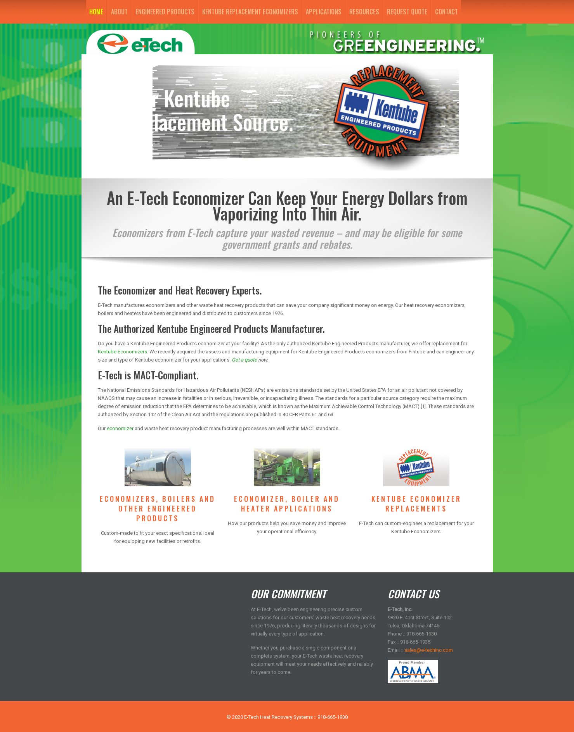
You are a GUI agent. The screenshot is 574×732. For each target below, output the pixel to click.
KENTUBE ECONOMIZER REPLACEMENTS (416, 503)
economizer (120, 428)
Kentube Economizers (122, 352)
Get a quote (244, 360)
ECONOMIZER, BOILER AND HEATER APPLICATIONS (287, 503)
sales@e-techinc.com (428, 650)
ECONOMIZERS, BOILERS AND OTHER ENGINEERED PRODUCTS (157, 508)
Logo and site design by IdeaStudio (287, 725)
